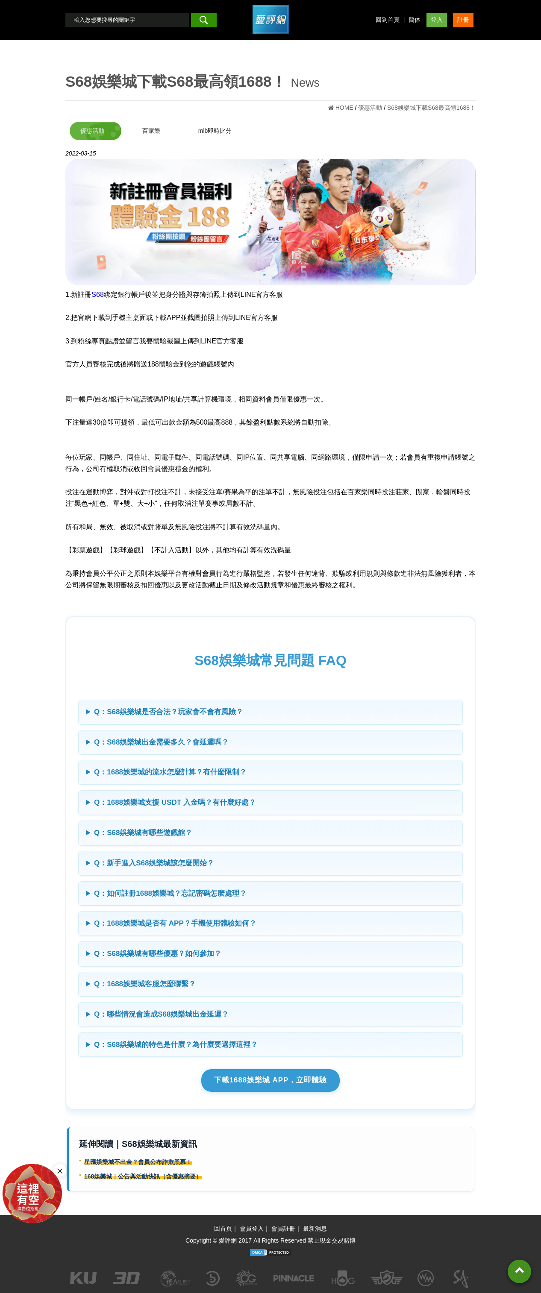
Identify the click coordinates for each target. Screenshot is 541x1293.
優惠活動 (92, 130)
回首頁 (223, 1228)
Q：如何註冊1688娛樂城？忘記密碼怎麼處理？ (170, 893)
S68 (97, 294)
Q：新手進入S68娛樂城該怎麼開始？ (154, 863)
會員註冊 (283, 1228)
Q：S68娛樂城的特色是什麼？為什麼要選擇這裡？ (176, 1045)
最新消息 (315, 1228)
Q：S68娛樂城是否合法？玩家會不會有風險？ (168, 712)
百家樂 (151, 130)
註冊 (463, 19)
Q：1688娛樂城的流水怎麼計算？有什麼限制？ (170, 772)
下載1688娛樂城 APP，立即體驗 (270, 1080)
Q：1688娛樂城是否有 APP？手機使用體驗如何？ (175, 923)
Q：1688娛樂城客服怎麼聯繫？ (145, 984)
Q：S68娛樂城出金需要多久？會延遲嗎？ (161, 742)
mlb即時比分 (215, 130)
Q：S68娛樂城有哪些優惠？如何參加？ (157, 954)
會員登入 (252, 1228)
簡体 (414, 19)
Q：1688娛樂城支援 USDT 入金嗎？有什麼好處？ (175, 802)
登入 (437, 19)
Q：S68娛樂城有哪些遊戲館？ (143, 833)
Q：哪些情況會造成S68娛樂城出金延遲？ (161, 1014)
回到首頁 (388, 19)
